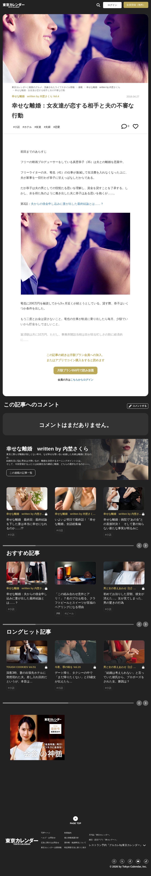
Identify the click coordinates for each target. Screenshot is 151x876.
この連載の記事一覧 (20, 472)
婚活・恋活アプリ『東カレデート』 (103, 840)
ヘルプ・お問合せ (48, 838)
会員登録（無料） (135, 4)
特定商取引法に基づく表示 (75, 847)
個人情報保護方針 (71, 838)
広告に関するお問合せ (50, 843)
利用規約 (68, 833)
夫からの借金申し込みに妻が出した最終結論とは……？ (67, 203)
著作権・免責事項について (75, 843)
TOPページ (45, 833)
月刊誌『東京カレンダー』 (100, 835)
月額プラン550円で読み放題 (75, 370)
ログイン (112, 5)
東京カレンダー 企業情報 (51, 847)
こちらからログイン (81, 379)
